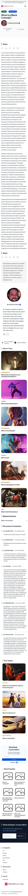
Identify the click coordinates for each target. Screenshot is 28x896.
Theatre (5, 683)
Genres (3, 401)
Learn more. (21, 2)
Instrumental (5, 372)
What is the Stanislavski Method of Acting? (19, 815)
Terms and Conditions (13, 893)
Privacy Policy (4, 893)
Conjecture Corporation (16, 891)
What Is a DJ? (5, 457)
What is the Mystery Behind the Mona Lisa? (19, 784)
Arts (2, 509)
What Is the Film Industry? (9, 512)
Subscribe (14, 759)
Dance (4, 710)
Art (3, 851)
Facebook (5, 879)
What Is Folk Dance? (9, 713)
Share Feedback (20, 342)
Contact (5, 872)
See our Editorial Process (7, 342)
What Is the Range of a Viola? (10, 485)
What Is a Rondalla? (8, 738)
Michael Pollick (13, 23)
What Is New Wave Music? (9, 403)
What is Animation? (19, 798)
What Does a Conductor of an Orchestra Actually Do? (10, 375)
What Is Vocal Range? (8, 430)
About (4, 869)
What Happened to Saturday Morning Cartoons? (7, 799)
